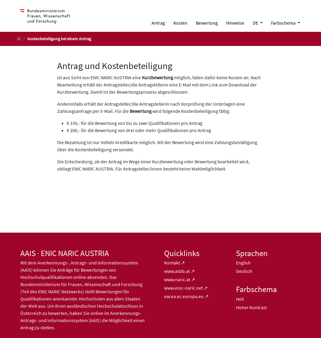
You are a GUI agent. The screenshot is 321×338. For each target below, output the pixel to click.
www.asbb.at (177, 271)
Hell (240, 299)
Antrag (158, 23)
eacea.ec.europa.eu (184, 296)
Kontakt (172, 263)
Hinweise (235, 23)
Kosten (180, 23)
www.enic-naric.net (183, 288)
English (243, 263)
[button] (258, 22)
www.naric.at (177, 279)
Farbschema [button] (283, 23)
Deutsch (244, 271)
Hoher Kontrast (251, 307)
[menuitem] (158, 22)
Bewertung (207, 23)
